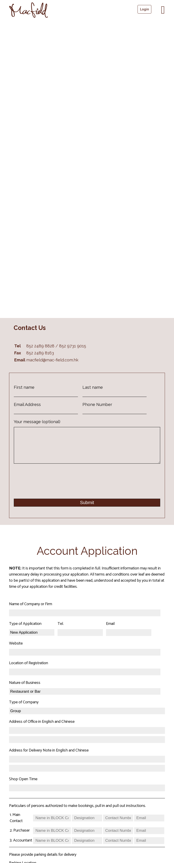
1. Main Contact (16, 825)
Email (110, 631)
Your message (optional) (37, 421)
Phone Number (97, 404)
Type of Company (24, 709)
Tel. (61, 631)
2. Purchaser (20, 837)
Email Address (27, 404)
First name (24, 387)
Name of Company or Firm (30, 611)
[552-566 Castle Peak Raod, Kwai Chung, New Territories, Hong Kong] (87, 167)
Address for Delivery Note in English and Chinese (49, 757)
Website (16, 650)
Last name (92, 387)
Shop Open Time (23, 786)
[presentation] (48, 485)
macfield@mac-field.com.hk (52, 360)
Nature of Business (24, 690)
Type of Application (25, 631)
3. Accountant (21, 847)
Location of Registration (28, 670)
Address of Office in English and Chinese (42, 728)
